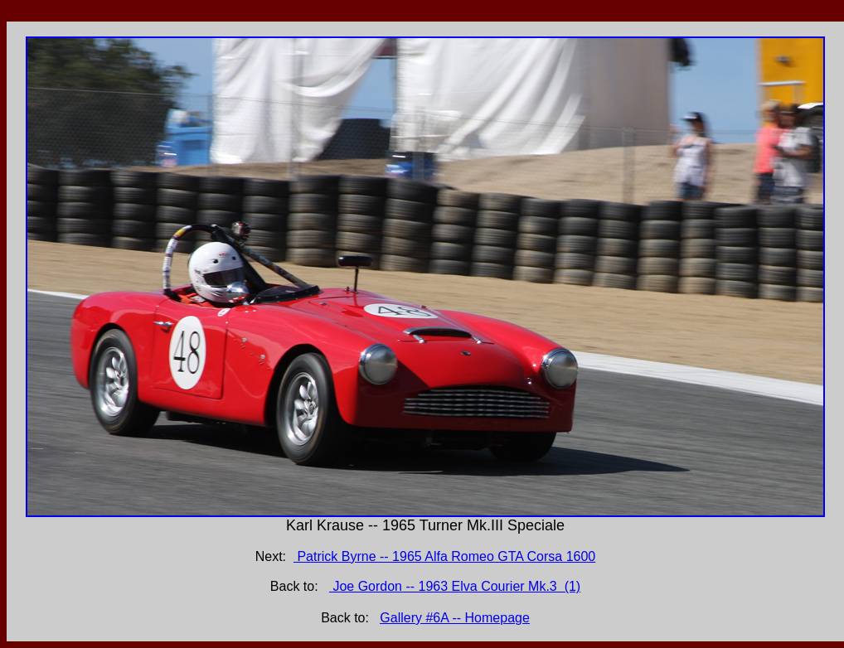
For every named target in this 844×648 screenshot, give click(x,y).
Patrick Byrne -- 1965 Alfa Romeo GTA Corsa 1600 (444, 556)
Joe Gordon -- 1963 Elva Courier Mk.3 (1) (454, 586)
